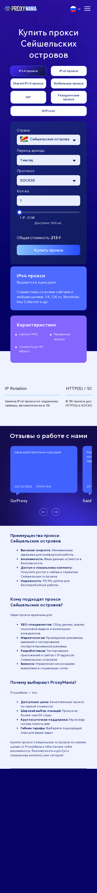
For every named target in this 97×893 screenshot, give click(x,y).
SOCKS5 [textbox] (27, 180)
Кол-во (23, 191)
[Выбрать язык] (75, 9)
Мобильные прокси (69, 83)
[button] (43, 512)
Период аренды (30, 150)
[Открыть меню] (87, 9)
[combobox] (48, 140)
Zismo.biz (43, 486)
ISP (28, 97)
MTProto (48, 111)
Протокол (25, 170)
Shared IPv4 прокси (28, 83)
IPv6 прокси (68, 71)
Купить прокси (48, 250)
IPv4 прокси (28, 71)
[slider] (19, 212)
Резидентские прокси (68, 97)
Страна (23, 130)
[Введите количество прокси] (48, 200)
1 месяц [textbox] (26, 160)
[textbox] (44, 139)
